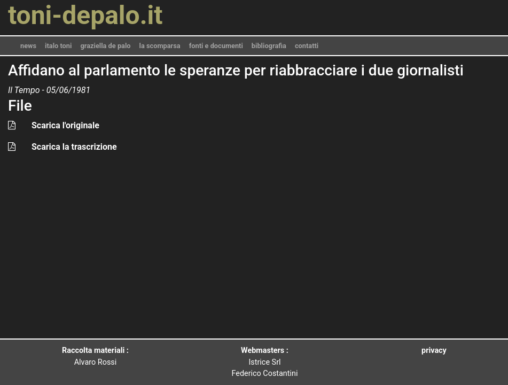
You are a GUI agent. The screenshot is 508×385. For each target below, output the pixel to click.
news (28, 46)
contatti (306, 46)
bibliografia (269, 46)
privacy (434, 350)
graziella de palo (105, 46)
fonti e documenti (216, 46)
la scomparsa (160, 46)
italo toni (58, 46)
